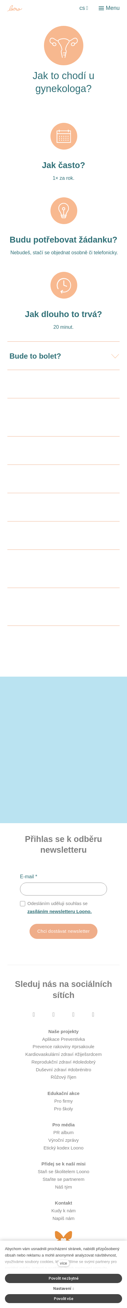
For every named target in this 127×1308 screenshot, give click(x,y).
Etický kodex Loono (63, 1147)
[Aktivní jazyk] (84, 8)
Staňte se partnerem (64, 1179)
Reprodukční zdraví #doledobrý (63, 1062)
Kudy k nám (63, 1210)
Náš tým (63, 1186)
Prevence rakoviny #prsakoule (63, 1046)
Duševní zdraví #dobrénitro (63, 1069)
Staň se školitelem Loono (63, 1171)
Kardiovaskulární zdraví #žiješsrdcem (63, 1054)
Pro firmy (63, 1101)
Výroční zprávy (63, 1140)
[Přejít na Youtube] (73, 1014)
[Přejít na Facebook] (34, 1014)
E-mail (28, 876)
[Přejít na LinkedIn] (93, 1014)
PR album (64, 1132)
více (63, 1263)
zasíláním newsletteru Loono (58, 911)
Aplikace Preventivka (63, 1039)
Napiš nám (64, 1218)
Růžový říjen (63, 1077)
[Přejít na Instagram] (53, 1014)
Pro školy (63, 1108)
